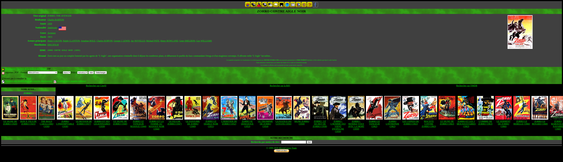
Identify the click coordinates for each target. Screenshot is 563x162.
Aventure (51, 33)
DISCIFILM (53, 45)
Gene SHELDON (187, 41)
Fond (64, 73)
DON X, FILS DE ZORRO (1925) (28, 123)
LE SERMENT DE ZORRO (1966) (503, 124)
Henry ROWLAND (169, 41)
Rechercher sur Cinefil (96, 86)
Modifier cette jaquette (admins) (70, 81)
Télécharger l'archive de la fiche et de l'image (25, 69)
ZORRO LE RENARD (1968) (540, 123)
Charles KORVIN (105, 41)
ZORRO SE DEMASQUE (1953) (247, 124)
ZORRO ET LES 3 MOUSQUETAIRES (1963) (466, 124)
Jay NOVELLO (138, 41)
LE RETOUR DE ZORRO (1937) (84, 123)
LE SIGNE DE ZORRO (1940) (120, 123)
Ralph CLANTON (71, 41)
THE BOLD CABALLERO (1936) (46, 124)
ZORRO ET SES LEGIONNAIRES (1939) (102, 124)
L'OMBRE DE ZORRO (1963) (485, 123)
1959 (49, 23)
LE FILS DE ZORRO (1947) (174, 123)
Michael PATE (152, 41)
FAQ (29, 79)
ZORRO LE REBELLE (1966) (521, 123)
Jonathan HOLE (88, 41)
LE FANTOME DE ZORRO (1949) (193, 124)
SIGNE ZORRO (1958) (301, 123)
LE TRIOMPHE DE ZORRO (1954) (265, 124)
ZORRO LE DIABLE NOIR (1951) (211, 124)
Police (79, 73)
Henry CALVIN (54, 41)
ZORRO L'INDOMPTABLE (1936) (65, 124)
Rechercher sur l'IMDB (466, 86)
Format (39, 73)
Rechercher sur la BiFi (280, 86)
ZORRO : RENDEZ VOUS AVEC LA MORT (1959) (356, 126)
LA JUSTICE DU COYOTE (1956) (284, 123)
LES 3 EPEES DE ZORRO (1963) (410, 123)
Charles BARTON (55, 20)
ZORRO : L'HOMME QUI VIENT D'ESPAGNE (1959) (337, 127)
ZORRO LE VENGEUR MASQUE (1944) (138, 124)
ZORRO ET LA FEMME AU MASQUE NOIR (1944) (156, 126)
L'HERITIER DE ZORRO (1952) (229, 123)
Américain (52, 27)
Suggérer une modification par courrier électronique (27, 81)
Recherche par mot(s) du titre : (266, 142)
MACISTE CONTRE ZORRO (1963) (429, 124)
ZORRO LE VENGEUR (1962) (374, 124)
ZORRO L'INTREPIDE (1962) (392, 124)
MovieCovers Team (288, 148)
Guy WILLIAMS (204, 41)
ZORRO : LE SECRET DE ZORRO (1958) (320, 124)
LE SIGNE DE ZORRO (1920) (10, 123)
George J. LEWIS (122, 41)
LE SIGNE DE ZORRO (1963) (447, 123)
